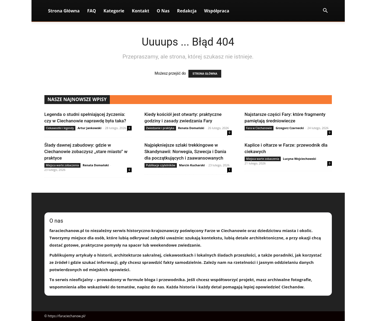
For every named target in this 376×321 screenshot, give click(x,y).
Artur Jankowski (89, 128)
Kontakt (140, 11)
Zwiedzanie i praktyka (160, 128)
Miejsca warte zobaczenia (62, 165)
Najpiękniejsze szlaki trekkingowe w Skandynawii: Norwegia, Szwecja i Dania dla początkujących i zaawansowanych (185, 151)
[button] (325, 11)
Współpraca (216, 11)
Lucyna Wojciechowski (299, 159)
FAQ (91, 11)
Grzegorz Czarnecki (290, 128)
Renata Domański (191, 128)
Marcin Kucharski (192, 165)
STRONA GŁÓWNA (204, 73)
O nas (163, 11)
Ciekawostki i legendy (60, 128)
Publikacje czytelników (160, 165)
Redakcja (187, 11)
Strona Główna (64, 11)
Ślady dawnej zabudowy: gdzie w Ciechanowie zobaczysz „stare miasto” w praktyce (86, 151)
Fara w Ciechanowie (259, 128)
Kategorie (114, 11)
